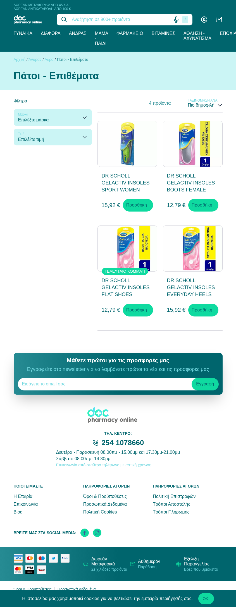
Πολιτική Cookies (100, 512)
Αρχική (20, 59)
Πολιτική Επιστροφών (174, 496)
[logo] (31, 19)
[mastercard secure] (19, 569)
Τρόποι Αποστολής (171, 504)
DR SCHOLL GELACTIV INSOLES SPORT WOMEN (126, 183)
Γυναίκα (23, 33)
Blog (18, 512)
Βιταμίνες (163, 33)
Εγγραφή (205, 384)
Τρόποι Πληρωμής (171, 512)
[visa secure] (31, 569)
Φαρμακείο (129, 33)
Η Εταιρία (23, 496)
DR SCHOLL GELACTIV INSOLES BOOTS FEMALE (191, 183)
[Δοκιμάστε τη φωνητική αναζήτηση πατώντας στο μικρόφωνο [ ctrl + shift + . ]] (176, 19)
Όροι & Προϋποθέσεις (105, 496)
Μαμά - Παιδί (101, 38)
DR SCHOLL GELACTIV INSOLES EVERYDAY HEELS (191, 287)
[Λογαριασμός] (204, 19)
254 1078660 (123, 442)
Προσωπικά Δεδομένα (105, 504)
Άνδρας (78, 33)
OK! (206, 598)
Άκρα (49, 59)
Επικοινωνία (26, 504)
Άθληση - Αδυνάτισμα (197, 36)
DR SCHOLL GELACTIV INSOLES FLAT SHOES (126, 287)
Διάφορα (51, 33)
